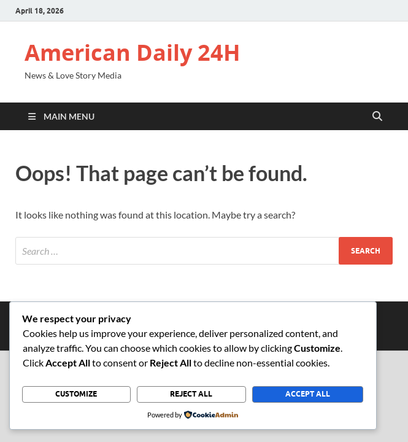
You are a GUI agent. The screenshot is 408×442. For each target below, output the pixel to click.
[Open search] (377, 117)
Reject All (191, 393)
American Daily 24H (133, 52)
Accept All (307, 393)
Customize (76, 393)
